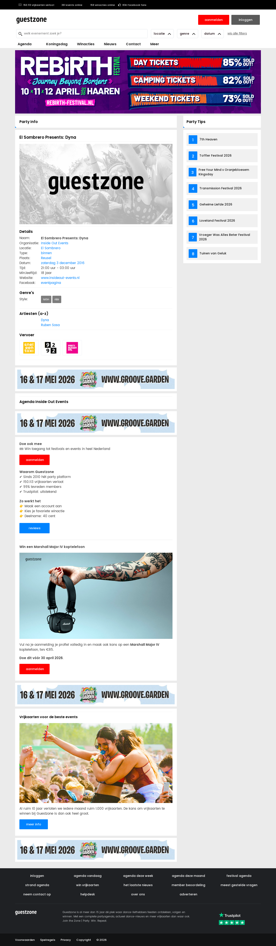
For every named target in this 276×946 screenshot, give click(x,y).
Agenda (24, 44)
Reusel (46, 258)
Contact (133, 44)
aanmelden (35, 460)
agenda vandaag (88, 876)
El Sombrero (50, 248)
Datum (212, 33)
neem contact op (37, 894)
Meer (154, 44)
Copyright (83, 940)
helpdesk (87, 894)
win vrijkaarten (87, 885)
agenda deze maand (188, 876)
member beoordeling (188, 885)
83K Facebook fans (132, 5)
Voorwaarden (25, 940)
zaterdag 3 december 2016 (63, 263)
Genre (187, 33)
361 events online (70, 5)
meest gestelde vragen (239, 885)
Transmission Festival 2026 (220, 188)
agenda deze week (138, 876)
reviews (35, 528)
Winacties (85, 44)
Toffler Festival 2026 (215, 155)
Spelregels (47, 940)
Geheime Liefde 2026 (215, 204)
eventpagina (51, 283)
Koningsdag (54, 44)
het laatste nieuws (138, 885)
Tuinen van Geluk (212, 253)
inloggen (37, 876)
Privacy (66, 940)
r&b (57, 299)
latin (46, 299)
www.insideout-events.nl (60, 278)
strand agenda (37, 885)
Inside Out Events (54, 243)
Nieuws (110, 44)
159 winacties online (100, 5)
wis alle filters (237, 33)
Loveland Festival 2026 (217, 220)
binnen (46, 253)
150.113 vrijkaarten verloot (36, 5)
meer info (33, 824)
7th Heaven (208, 139)
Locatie (162, 33)
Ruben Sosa (50, 325)
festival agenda (238, 876)
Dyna (45, 320)
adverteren (188, 894)
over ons (138, 894)
